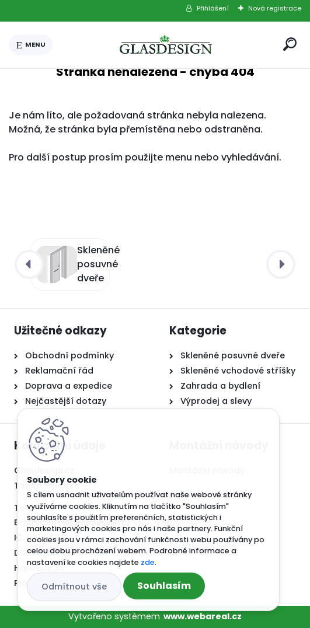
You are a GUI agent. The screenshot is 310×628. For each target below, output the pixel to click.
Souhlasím (164, 585)
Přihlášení (213, 8)
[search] (289, 44)
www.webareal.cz (202, 616)
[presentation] (29, 264)
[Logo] (166, 45)
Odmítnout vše (74, 586)
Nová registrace (274, 8)
